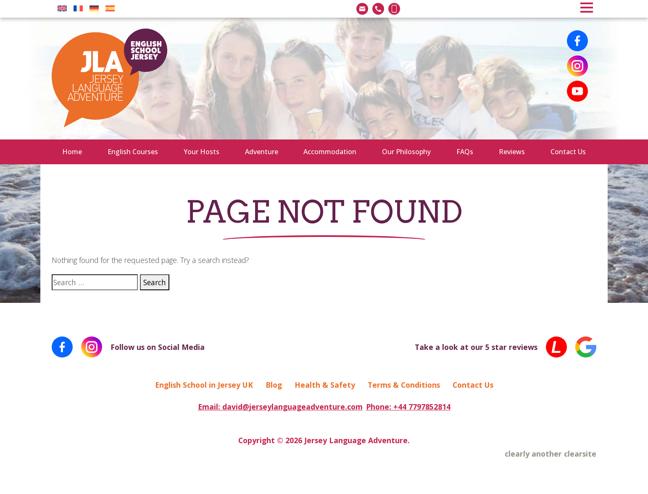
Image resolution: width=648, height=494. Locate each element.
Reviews (512, 151)
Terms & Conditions (404, 385)
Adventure (261, 151)
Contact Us (568, 151)
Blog (274, 385)
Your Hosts (201, 151)
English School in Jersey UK (204, 385)
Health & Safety (325, 385)
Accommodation (329, 151)
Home (72, 151)
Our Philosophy (406, 151)
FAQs (464, 151)
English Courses (133, 151)
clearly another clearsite (550, 454)
